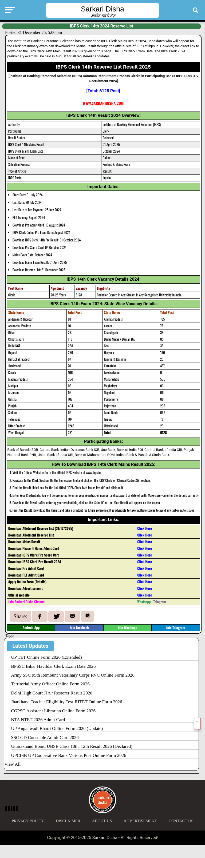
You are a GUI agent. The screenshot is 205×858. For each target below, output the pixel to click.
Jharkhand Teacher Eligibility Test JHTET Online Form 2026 (66, 701)
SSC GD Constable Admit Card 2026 (45, 737)
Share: (20, 616)
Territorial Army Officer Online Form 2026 (50, 683)
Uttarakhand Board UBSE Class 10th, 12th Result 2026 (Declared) (71, 746)
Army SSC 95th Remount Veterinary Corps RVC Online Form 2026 (73, 675)
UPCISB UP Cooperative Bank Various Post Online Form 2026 (68, 755)
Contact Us (181, 821)
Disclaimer (68, 821)
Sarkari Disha (102, 9)
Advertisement (140, 821)
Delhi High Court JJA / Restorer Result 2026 (51, 693)
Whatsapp (144, 601)
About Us (102, 821)
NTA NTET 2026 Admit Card (38, 719)
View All (12, 764)
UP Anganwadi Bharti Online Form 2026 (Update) (57, 728)
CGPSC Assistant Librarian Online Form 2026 (53, 710)
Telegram (159, 601)
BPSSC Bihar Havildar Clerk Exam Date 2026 (53, 666)
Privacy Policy (28, 821)
